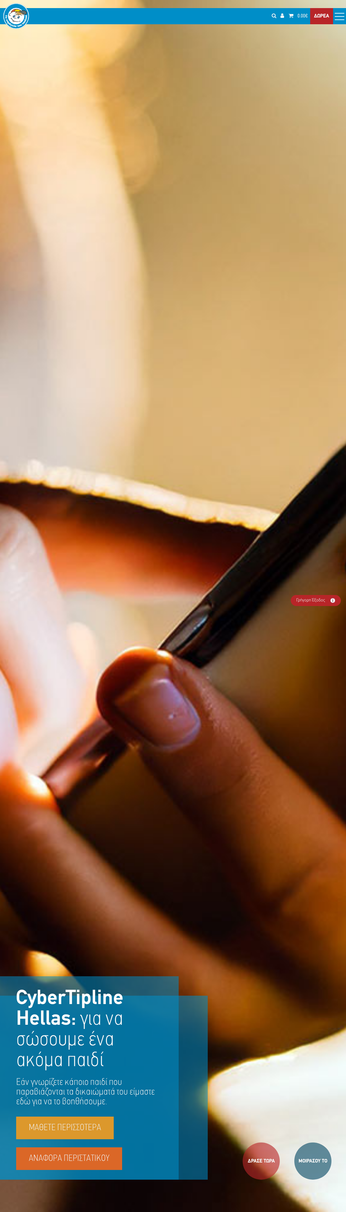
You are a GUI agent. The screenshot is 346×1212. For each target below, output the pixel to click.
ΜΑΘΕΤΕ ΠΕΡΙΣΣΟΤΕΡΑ (65, 1127)
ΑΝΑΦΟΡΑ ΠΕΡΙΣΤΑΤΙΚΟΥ (69, 1158)
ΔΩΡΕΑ (321, 16)
